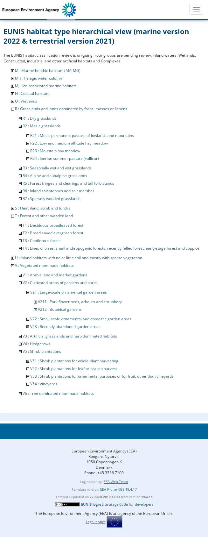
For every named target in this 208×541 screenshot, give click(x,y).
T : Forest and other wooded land (44, 215)
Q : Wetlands (26, 101)
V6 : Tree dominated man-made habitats (58, 393)
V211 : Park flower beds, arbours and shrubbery (80, 301)
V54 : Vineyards (43, 384)
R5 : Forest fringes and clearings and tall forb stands (68, 183)
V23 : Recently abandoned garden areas (65, 326)
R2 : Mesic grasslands (42, 126)
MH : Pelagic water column (38, 78)
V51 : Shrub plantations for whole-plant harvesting (74, 361)
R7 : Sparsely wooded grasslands (51, 198)
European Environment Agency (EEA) (104, 451)
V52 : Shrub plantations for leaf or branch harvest (73, 368)
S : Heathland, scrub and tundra (43, 208)
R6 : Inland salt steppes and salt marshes (58, 191)
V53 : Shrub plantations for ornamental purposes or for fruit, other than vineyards (102, 376)
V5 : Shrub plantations (42, 351)
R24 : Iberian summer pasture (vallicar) (64, 158)
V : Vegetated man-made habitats (44, 265)
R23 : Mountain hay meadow (55, 150)
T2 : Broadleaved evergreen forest (53, 233)
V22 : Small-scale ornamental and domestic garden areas (80, 319)
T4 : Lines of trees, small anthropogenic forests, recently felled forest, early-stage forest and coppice (111, 248)
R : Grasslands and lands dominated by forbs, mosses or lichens (71, 108)
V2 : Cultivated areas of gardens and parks (60, 282)
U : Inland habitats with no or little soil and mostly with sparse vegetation (78, 257)
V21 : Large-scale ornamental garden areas (68, 292)
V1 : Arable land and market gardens (55, 275)
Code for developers (136, 504)
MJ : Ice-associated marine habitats (46, 86)
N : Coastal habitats (32, 93)
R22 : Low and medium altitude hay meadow (69, 143)
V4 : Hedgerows (36, 343)
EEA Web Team (116, 481)
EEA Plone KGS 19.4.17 (118, 489)
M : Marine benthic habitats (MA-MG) (47, 70)
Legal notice (96, 521)
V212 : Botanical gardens (60, 309)
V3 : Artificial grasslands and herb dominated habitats (70, 336)
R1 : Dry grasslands (40, 118)
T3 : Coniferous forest (42, 240)
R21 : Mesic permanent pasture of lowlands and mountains (82, 135)
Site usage (110, 504)
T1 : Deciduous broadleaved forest (53, 225)
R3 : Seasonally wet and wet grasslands (57, 168)
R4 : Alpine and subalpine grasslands (55, 175)
